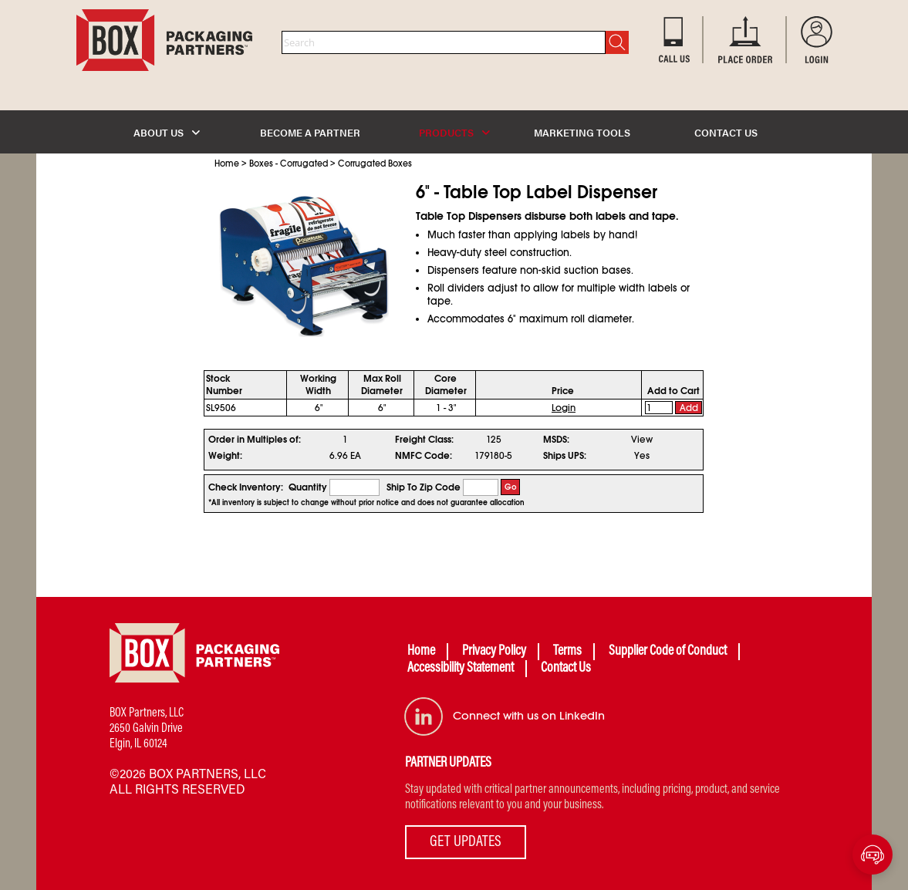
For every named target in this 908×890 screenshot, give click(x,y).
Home (226, 163)
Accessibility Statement (460, 669)
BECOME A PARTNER (310, 132)
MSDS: (556, 439)
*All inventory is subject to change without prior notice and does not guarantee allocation (366, 502)
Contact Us (566, 669)
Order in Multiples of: (254, 439)
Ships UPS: (564, 456)
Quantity (308, 487)
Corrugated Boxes (375, 163)
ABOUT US (166, 132)
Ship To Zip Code (423, 487)
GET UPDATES (465, 842)
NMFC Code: (423, 456)
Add (689, 408)
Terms (567, 652)
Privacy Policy (494, 652)
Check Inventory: (245, 487)
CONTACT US (726, 132)
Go (511, 487)
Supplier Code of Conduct (668, 652)
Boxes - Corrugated (288, 163)
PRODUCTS (454, 132)
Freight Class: (424, 439)
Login (564, 408)
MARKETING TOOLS (582, 132)
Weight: (225, 456)
